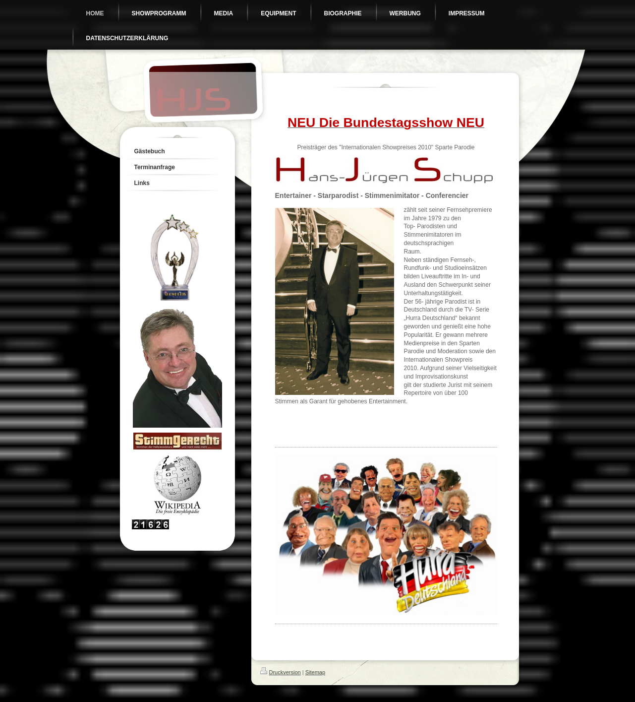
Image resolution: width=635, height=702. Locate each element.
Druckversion (280, 672)
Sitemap (315, 672)
